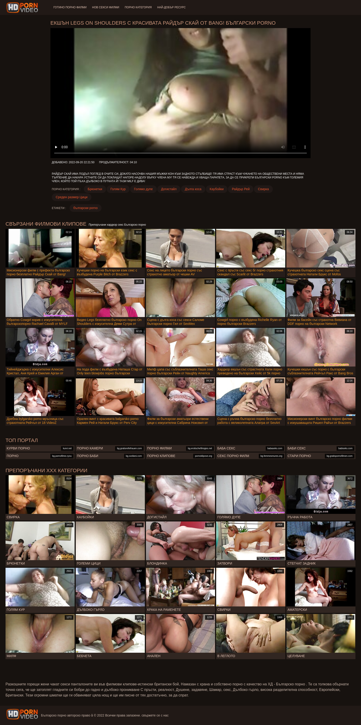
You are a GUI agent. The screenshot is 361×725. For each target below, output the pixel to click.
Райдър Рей (241, 189)
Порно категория (138, 7)
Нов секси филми (105, 7)
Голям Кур (118, 189)
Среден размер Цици (71, 197)
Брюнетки (95, 189)
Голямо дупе (143, 189)
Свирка (263, 189)
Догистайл (169, 189)
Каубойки (217, 189)
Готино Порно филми (70, 7)
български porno (85, 208)
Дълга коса (193, 189)
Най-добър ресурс (171, 7)
